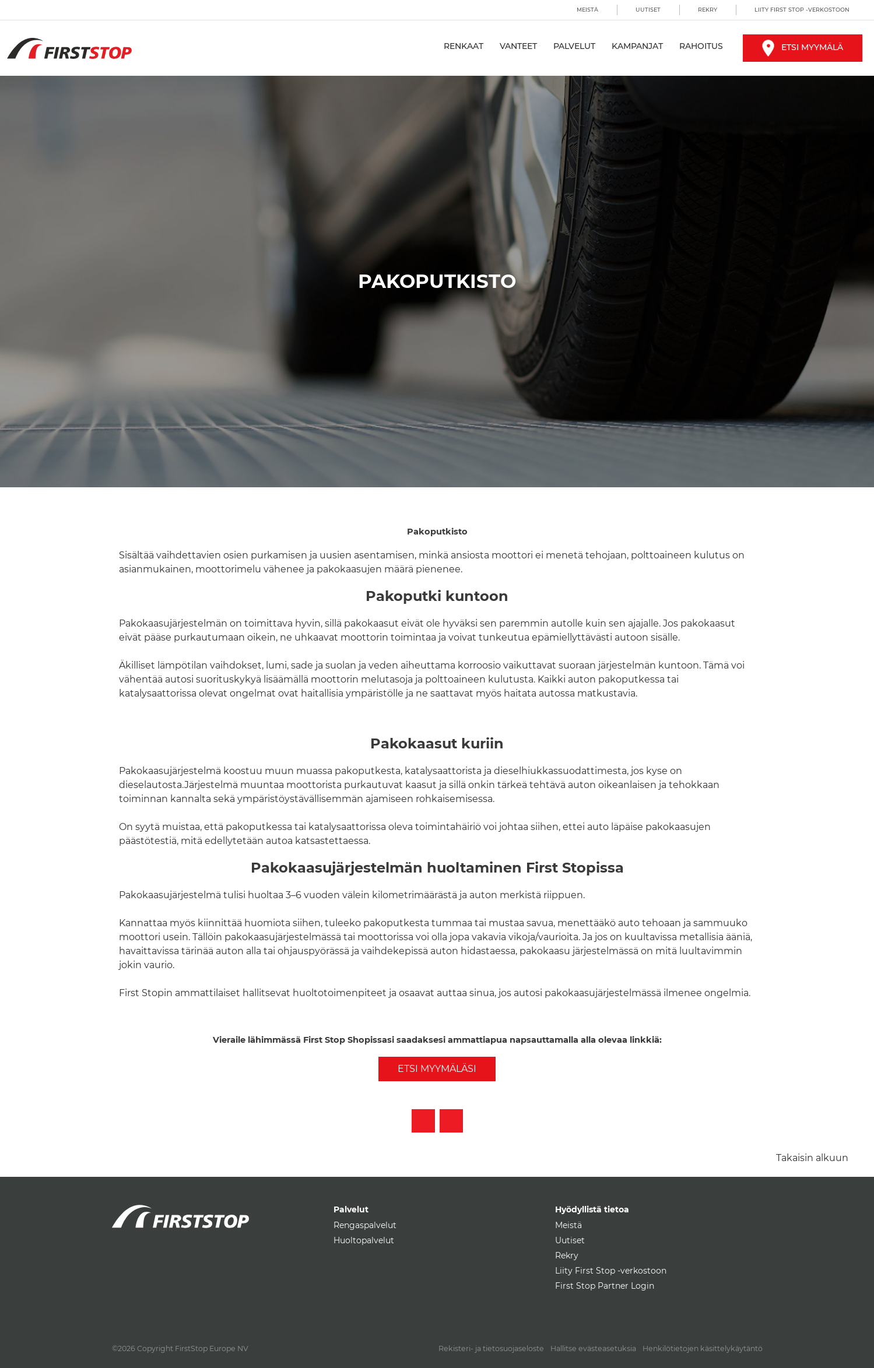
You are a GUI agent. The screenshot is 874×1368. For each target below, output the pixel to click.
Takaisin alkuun (812, 1157)
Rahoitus (701, 46)
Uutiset (648, 9)
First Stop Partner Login (604, 1286)
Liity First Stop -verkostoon (802, 9)
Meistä (587, 9)
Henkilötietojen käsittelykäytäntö (703, 1348)
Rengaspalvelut (365, 1225)
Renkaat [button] (463, 46)
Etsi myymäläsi (437, 1068)
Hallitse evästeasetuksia (593, 1348)
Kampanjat (637, 46)
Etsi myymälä (802, 47)
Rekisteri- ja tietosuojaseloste (491, 1348)
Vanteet (518, 46)
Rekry (707, 9)
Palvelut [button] (574, 46)
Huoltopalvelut (364, 1240)
